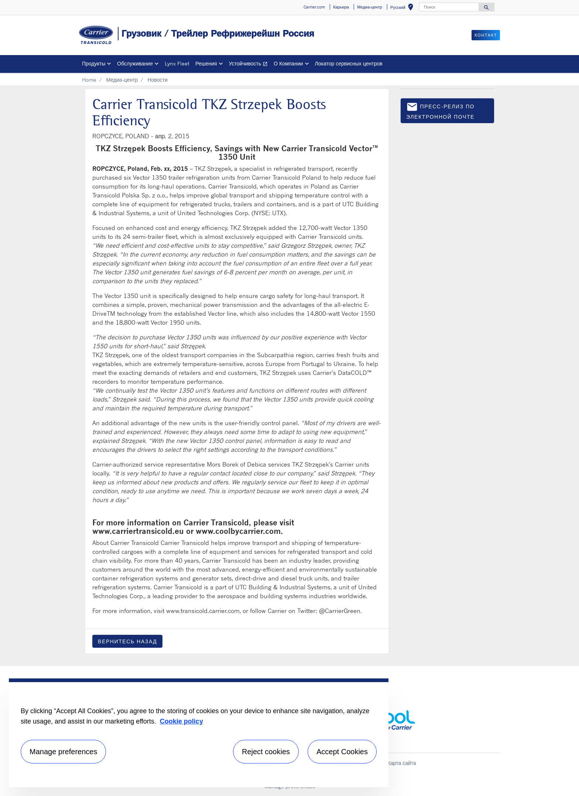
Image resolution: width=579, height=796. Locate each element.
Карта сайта (401, 763)
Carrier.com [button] (314, 7)
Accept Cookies (342, 752)
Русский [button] (403, 8)
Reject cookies (266, 752)
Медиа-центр (122, 80)
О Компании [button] (288, 63)
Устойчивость (250, 64)
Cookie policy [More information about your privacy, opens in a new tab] (181, 721)
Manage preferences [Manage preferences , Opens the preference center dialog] (63, 752)
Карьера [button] (341, 7)
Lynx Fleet (177, 63)
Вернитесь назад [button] (127, 641)
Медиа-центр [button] (369, 7)
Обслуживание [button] (135, 63)
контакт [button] (485, 35)
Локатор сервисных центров (349, 63)
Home (89, 80)
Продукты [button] (93, 63)
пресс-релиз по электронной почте (440, 110)
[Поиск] (449, 7)
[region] (198, 732)
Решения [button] (206, 63)
